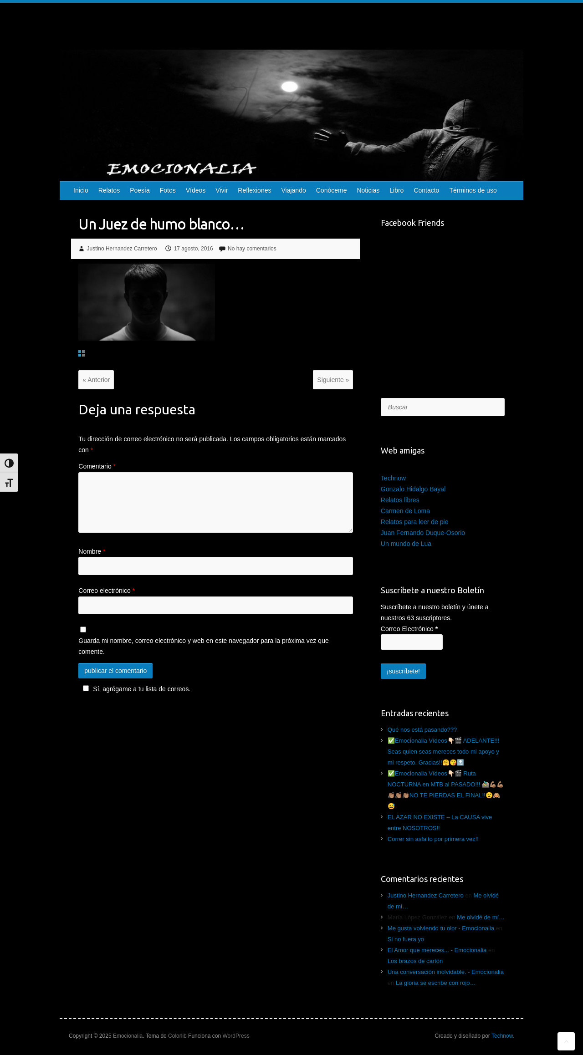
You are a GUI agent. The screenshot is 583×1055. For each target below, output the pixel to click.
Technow (393, 478)
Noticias (368, 190)
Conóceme (331, 190)
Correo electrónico (106, 590)
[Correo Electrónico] (412, 642)
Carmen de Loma (405, 511)
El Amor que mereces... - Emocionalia (437, 950)
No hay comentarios (252, 248)
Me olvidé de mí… (481, 917)
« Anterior (96, 379)
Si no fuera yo (406, 939)
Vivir (221, 190)
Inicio (80, 190)
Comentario (97, 466)
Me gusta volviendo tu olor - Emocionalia (441, 928)
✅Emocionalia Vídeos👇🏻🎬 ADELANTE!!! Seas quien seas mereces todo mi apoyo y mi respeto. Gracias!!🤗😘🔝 (443, 751)
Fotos (168, 190)
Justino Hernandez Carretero (122, 248)
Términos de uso (472, 190)
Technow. (502, 1036)
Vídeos (196, 190)
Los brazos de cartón (415, 961)
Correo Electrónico (409, 628)
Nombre (91, 551)
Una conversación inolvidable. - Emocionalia (446, 971)
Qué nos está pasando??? (422, 729)
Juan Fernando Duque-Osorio (423, 532)
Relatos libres (400, 500)
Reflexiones (254, 190)
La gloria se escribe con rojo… (436, 982)
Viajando (293, 190)
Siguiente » (333, 379)
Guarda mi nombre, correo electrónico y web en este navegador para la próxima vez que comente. (203, 646)
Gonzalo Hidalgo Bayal (413, 489)
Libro (396, 190)
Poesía (140, 190)
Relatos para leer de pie (415, 521)
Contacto (426, 190)
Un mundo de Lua (406, 543)
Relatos (109, 190)
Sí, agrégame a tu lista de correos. (135, 689)
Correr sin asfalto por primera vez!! (433, 839)
